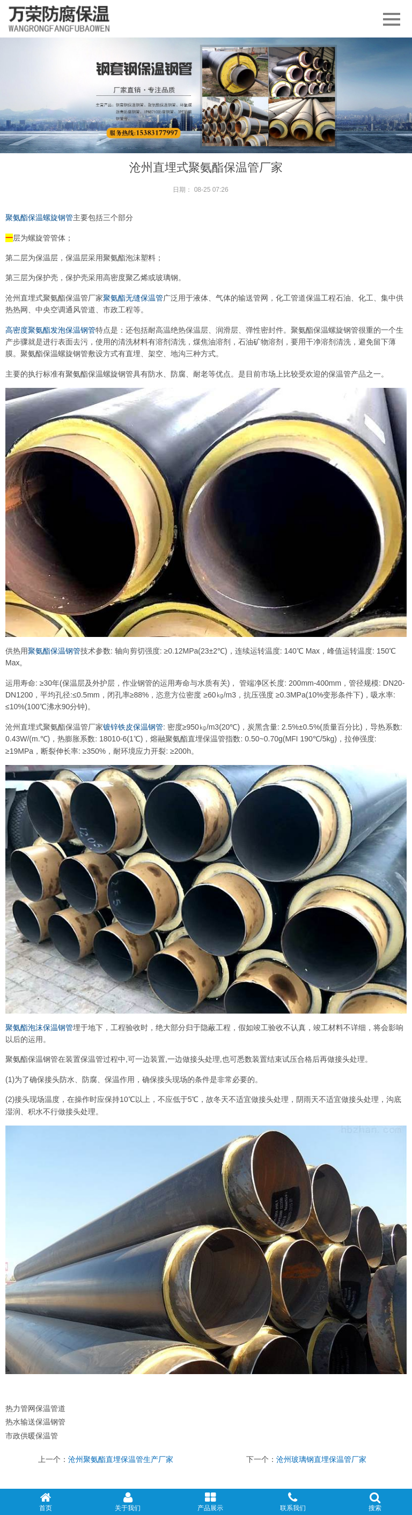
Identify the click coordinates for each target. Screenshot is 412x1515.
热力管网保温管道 (35, 1408)
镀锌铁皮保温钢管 (133, 727)
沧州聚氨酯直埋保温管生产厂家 (120, 1459)
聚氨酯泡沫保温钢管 (39, 1027)
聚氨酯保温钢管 (54, 651)
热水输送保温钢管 (35, 1422)
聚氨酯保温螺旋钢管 (39, 217)
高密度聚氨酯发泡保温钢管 (50, 330)
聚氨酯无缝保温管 (133, 298)
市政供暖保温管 (31, 1435)
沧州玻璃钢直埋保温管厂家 (321, 1459)
